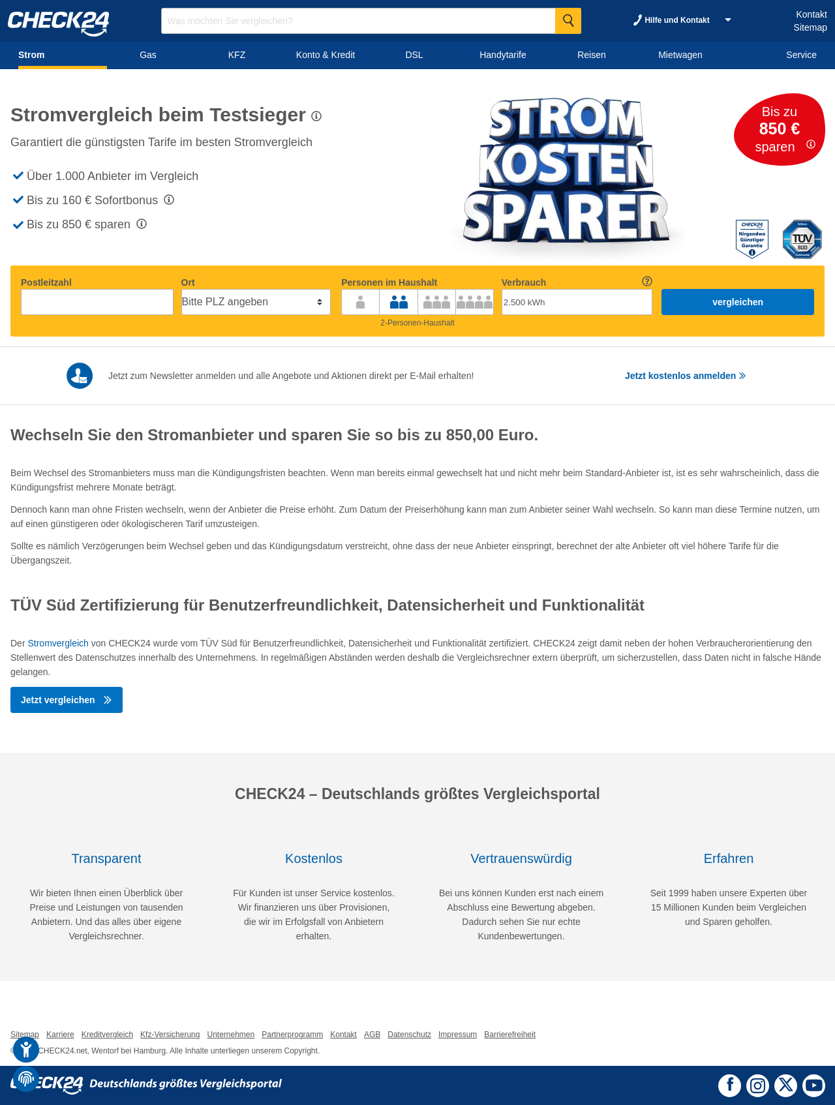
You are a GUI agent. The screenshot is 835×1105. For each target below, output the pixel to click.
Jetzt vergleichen (66, 700)
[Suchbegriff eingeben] (371, 21)
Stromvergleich (57, 643)
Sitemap (810, 27)
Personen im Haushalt (389, 282)
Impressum (457, 1034)
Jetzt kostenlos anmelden (685, 376)
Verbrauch (524, 282)
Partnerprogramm (292, 1034)
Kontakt (811, 14)
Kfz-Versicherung (170, 1034)
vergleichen (737, 302)
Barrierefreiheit (510, 1034)
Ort (188, 282)
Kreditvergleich (107, 1034)
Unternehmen (230, 1034)
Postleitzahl (46, 282)
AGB (372, 1034)
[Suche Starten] (568, 21)
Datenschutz (409, 1034)
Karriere (60, 1034)
